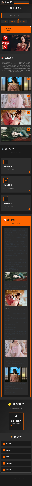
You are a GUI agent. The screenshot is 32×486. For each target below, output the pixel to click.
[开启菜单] (21, 2)
